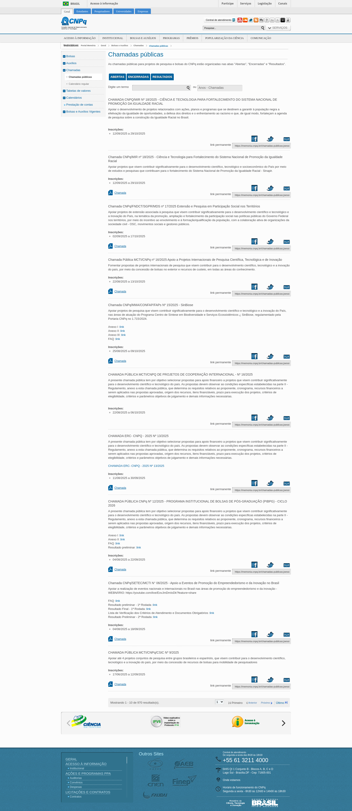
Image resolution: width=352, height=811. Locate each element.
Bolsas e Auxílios (143, 38)
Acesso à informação (104, 3)
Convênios (76, 782)
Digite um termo (118, 87)
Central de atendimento (221, 20)
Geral (103, 45)
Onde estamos (231, 780)
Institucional (112, 38)
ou (194, 87)
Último (280, 702)
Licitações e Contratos (88, 792)
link (122, 326)
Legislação (265, 3)
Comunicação (261, 38)
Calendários (74, 97)
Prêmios (192, 38)
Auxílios (71, 63)
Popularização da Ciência (224, 38)
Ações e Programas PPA (88, 773)
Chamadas (139, 45)
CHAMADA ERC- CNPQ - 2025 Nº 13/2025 (136, 465)
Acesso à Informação (79, 38)
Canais (282, 3)
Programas (171, 38)
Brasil (75, 4)
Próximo (265, 702)
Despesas (76, 787)
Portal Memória (88, 45)
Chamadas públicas (158, 46)
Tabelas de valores (78, 90)
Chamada (120, 192)
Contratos (75, 796)
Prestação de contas (79, 104)
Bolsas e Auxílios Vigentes (83, 111)
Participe (228, 3)
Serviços (245, 3)
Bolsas (70, 56)
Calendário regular (79, 84)
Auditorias (76, 778)
